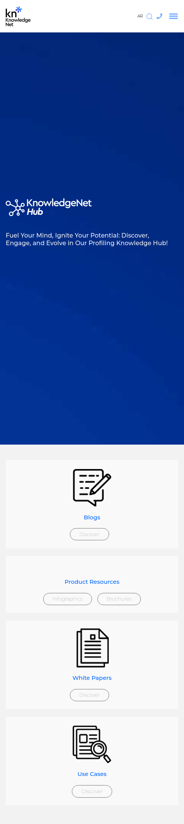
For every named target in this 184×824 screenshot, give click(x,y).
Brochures (119, 599)
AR (140, 16)
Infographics (67, 599)
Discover (89, 534)
